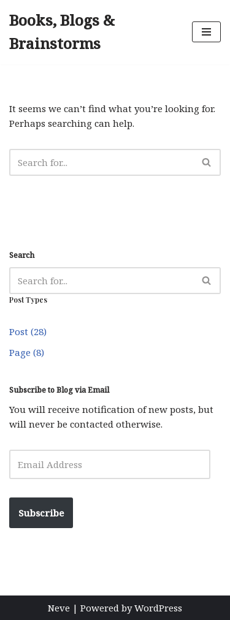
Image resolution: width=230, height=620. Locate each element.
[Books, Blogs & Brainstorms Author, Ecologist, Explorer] (91, 32)
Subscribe (41, 513)
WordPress (158, 608)
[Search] (101, 162)
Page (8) (26, 352)
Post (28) (28, 331)
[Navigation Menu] (206, 31)
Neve (59, 608)
